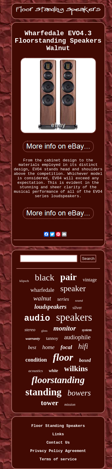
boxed (85, 360)
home (48, 347)
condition (36, 360)
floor (63, 357)
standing (43, 392)
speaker (73, 288)
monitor (64, 328)
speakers (74, 317)
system (87, 330)
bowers (79, 392)
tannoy (52, 338)
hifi (83, 346)
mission (69, 404)
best (32, 347)
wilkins (76, 368)
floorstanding (58, 379)
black (44, 277)
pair (68, 277)
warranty (33, 338)
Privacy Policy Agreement (58, 451)
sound (79, 300)
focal (66, 347)
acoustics (35, 370)
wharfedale (42, 290)
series (63, 299)
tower (50, 403)
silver (77, 308)
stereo (29, 329)
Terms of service (58, 459)
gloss (44, 330)
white (53, 370)
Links (58, 434)
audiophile (77, 337)
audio (37, 318)
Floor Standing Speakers (58, 426)
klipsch (24, 281)
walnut (42, 298)
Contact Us (58, 442)
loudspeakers (50, 306)
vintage (90, 279)
